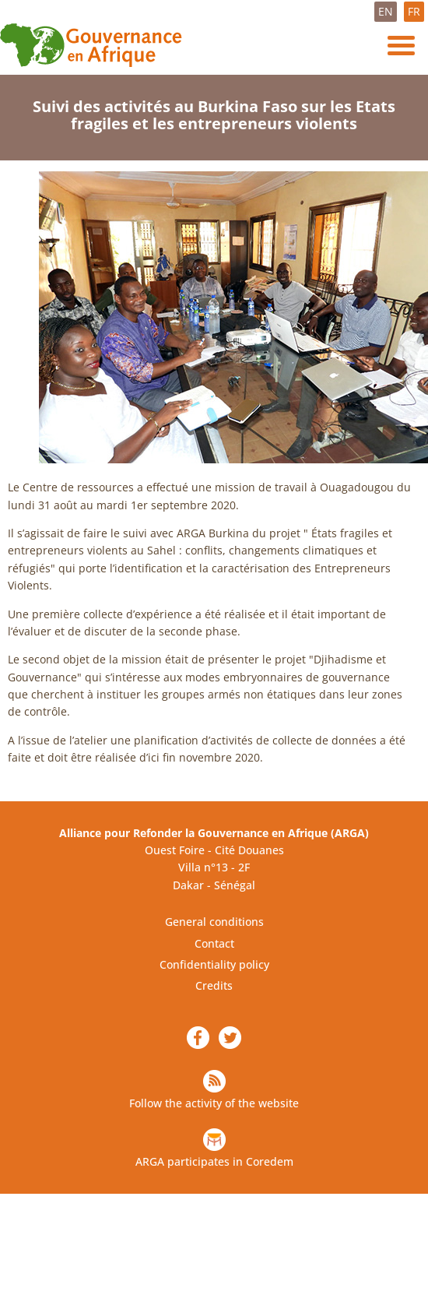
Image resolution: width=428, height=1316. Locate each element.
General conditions (214, 921)
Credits (214, 985)
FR (414, 11)
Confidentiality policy (214, 964)
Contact (214, 943)
